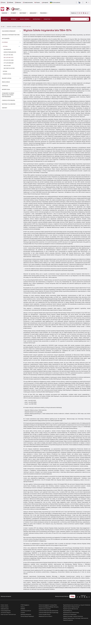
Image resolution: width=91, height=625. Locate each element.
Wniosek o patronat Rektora (11, 35)
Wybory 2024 (6, 89)
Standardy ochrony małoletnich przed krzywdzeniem (8, 94)
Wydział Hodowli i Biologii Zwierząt (71, 607)
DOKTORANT (23, 13)
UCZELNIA (5, 19)
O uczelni (5, 42)
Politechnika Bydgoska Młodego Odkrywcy (48, 607)
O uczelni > (14, 26)
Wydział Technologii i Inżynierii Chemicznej (73, 616)
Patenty (23, 607)
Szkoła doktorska (5, 609)
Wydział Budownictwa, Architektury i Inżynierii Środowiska (76, 605)
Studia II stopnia (4, 607)
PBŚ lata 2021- (7, 65)
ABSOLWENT (33, 13)
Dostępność (45, 2)
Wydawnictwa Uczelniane (45, 609)
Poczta (3, 2)
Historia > (19, 26)
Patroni (5, 71)
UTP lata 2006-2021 (8, 63)
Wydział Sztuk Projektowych (69, 614)
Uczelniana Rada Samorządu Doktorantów (48, 610)
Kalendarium (7, 49)
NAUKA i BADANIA (24, 19)
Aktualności (6, 38)
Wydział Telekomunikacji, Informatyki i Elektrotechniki (75, 618)
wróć (2, 26)
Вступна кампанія (55, 2)
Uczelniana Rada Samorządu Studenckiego (48, 612)
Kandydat (4, 13)
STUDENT (13, 13)
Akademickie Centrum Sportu (45, 616)
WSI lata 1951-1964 (8, 55)
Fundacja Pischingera (8, 100)
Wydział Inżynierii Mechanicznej (70, 609)
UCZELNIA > (9, 26)
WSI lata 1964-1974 (8, 57)
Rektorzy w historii (9, 68)
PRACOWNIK (43, 13)
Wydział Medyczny (67, 610)
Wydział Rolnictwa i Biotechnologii (71, 612)
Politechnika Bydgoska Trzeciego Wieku (48, 605)
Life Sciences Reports (6, 612)
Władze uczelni (6, 78)
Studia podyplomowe (5, 610)
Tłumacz (37, 2)
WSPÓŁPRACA (36, 19)
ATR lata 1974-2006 (8, 60)
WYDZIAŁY (13, 19)
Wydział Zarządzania (68, 620)
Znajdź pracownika (28, 2)
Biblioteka (18, 2)
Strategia (5, 86)
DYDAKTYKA (47, 19)
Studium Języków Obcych (44, 614)
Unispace (23, 612)
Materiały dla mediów (8, 104)
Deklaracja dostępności (6, 596)
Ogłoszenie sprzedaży (8, 31)
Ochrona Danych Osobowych (27, 616)
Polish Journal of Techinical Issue (8, 614)
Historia (5, 46)
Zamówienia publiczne (26, 610)
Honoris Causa (7, 74)
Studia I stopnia (4, 605)
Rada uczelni (6, 82)
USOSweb (10, 2)
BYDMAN (23, 609)
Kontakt (4, 108)
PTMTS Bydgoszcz (25, 605)
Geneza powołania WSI (10, 52)
